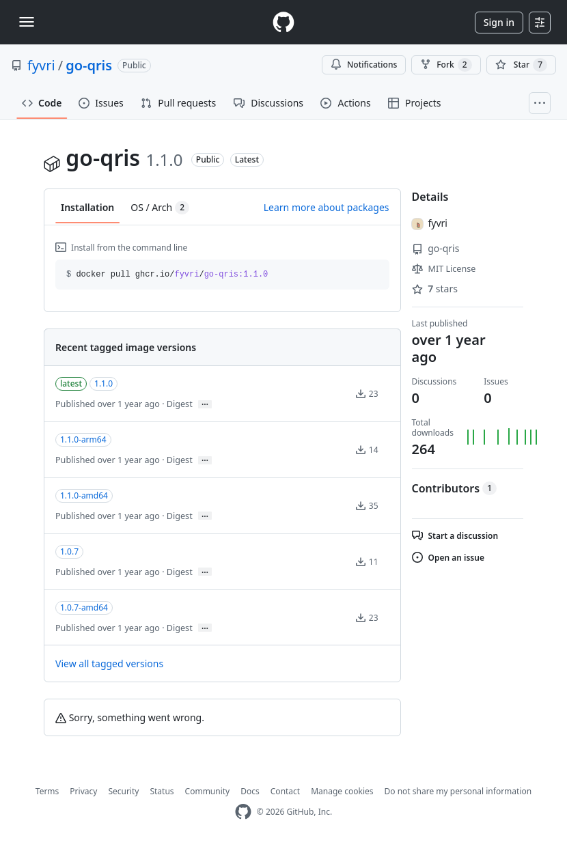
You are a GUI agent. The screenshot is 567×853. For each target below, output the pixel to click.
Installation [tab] (87, 207)
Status (162, 791)
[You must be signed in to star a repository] (521, 64)
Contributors (454, 488)
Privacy (83, 791)
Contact (285, 791)
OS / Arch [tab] (159, 207)
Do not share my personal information (458, 791)
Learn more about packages (326, 207)
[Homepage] (283, 22)
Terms (47, 791)
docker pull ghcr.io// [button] (167, 274)
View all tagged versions (109, 663)
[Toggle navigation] (26, 22)
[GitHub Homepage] (243, 811)
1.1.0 (103, 383)
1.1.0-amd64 (84, 495)
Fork (445, 65)
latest (71, 383)
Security (123, 791)
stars (435, 288)
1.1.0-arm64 (83, 439)
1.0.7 (69, 551)
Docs (250, 791)
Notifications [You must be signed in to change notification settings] (364, 64)
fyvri (41, 65)
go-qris (89, 65)
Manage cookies (342, 791)
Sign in (499, 22)
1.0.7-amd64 (84, 607)
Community (207, 791)
